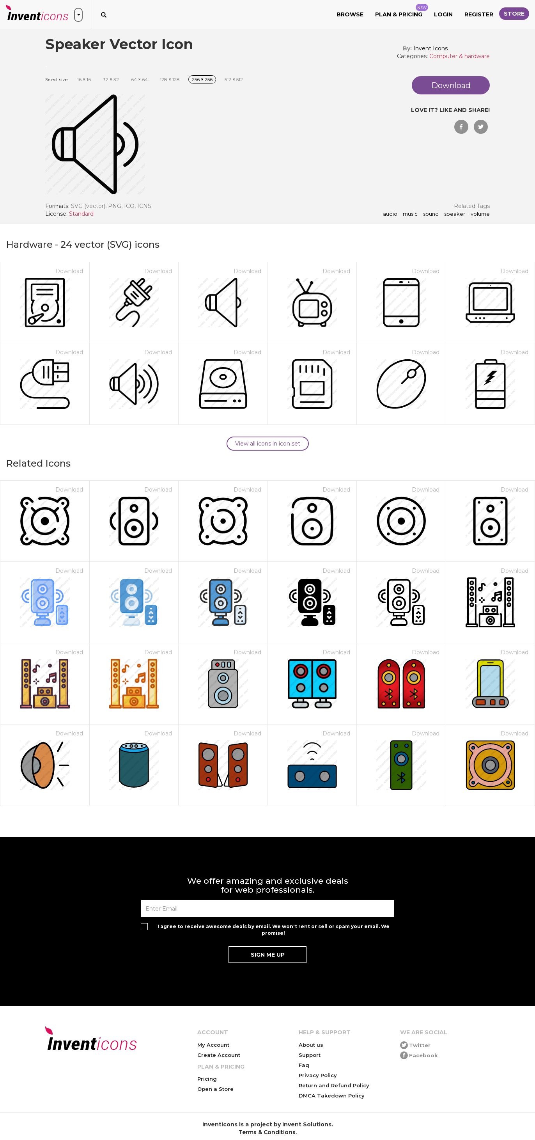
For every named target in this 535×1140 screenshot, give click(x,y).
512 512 (234, 79)
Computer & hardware (459, 56)
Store (514, 13)
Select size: (57, 79)
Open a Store (215, 1089)
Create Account (218, 1055)
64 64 (139, 79)
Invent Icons (430, 48)
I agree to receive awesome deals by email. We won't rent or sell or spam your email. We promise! (274, 929)
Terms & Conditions (267, 1132)
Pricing (207, 1079)
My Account (213, 1045)
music (410, 214)
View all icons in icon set (267, 443)
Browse (350, 14)
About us (311, 1045)
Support (310, 1055)
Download (69, 271)
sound (431, 214)
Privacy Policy (318, 1075)
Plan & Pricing (401, 11)
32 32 (111, 79)
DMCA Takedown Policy (332, 1095)
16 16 (84, 79)
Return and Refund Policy (334, 1085)
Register (478, 14)
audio (390, 214)
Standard (81, 213)
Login (443, 14)
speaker (454, 214)
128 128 (170, 79)
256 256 (202, 79)
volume (480, 214)
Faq (304, 1065)
